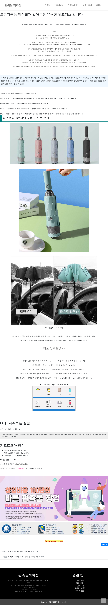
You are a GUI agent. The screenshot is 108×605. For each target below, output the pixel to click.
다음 (10, 468)
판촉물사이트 (73, 5)
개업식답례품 (79, 588)
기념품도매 (79, 586)
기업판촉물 (87, 5)
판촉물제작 (58, 5)
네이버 (4, 468)
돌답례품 (79, 583)
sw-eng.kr (63, 602)
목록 (104, 544)
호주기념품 (79, 591)
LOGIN (98, 5)
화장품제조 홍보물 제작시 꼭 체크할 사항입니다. (23, 557)
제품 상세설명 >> (54, 348)
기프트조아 (58, 328)
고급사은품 (79, 581)
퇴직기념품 (50, 81)
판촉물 (47, 5)
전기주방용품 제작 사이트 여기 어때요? (20, 551)
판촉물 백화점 (13, 5)
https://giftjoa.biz (21, 464)
